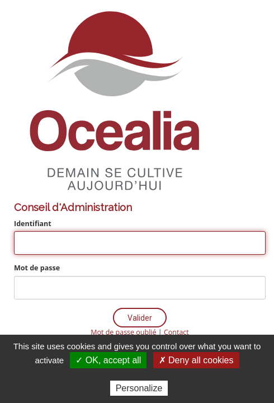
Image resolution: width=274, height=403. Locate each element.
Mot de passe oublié (123, 332)
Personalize (139, 388)
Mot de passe (37, 268)
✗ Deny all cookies (196, 360)
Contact (176, 332)
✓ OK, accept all (108, 360)
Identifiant (32, 223)
